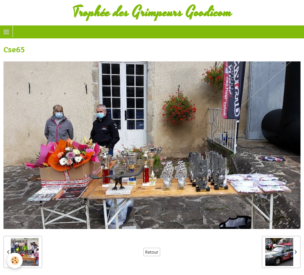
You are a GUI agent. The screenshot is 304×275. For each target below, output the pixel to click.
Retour (151, 252)
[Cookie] (15, 260)
